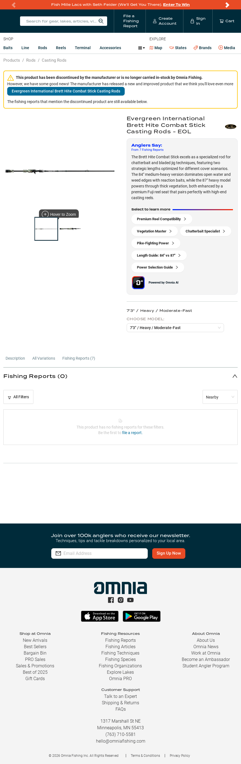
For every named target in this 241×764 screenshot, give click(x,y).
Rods (42, 48)
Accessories (110, 48)
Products (11, 60)
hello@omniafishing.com (120, 741)
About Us (206, 640)
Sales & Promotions (35, 665)
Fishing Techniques (120, 653)
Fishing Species (120, 659)
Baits (8, 48)
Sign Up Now (169, 553)
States (177, 48)
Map (156, 48)
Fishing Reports (120, 640)
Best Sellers (35, 646)
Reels (61, 48)
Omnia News (205, 646)
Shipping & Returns (120, 702)
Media (226, 47)
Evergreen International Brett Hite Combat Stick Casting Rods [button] (66, 91)
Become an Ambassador (206, 659)
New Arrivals (35, 640)
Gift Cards (35, 678)
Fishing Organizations (120, 665)
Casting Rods (54, 60)
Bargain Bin (35, 653)
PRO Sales (35, 659)
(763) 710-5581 (120, 734)
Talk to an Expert (120, 696)
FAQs (120, 709)
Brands (202, 48)
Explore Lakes (120, 672)
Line (25, 48)
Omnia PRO (120, 678)
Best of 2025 (35, 672)
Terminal (83, 48)
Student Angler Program (206, 665)
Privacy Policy (180, 756)
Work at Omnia (205, 653)
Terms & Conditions (145, 756)
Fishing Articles (120, 646)
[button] (120, 375)
